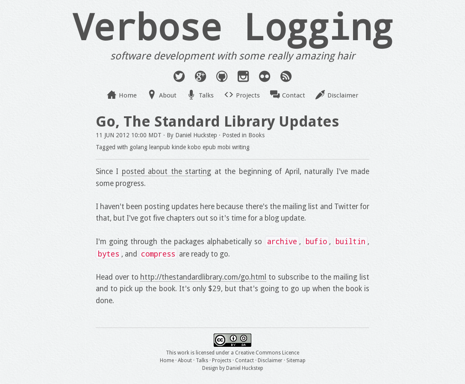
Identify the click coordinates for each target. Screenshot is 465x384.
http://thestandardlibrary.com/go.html (203, 277)
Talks (206, 95)
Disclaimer (342, 95)
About (168, 95)
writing (241, 147)
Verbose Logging (232, 26)
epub (209, 147)
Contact (293, 95)
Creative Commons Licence (267, 353)
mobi (224, 147)
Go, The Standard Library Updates (217, 121)
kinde (179, 147)
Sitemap (296, 360)
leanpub (159, 147)
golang (138, 147)
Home (128, 95)
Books (256, 135)
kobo (194, 147)
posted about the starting (166, 171)
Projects (248, 95)
